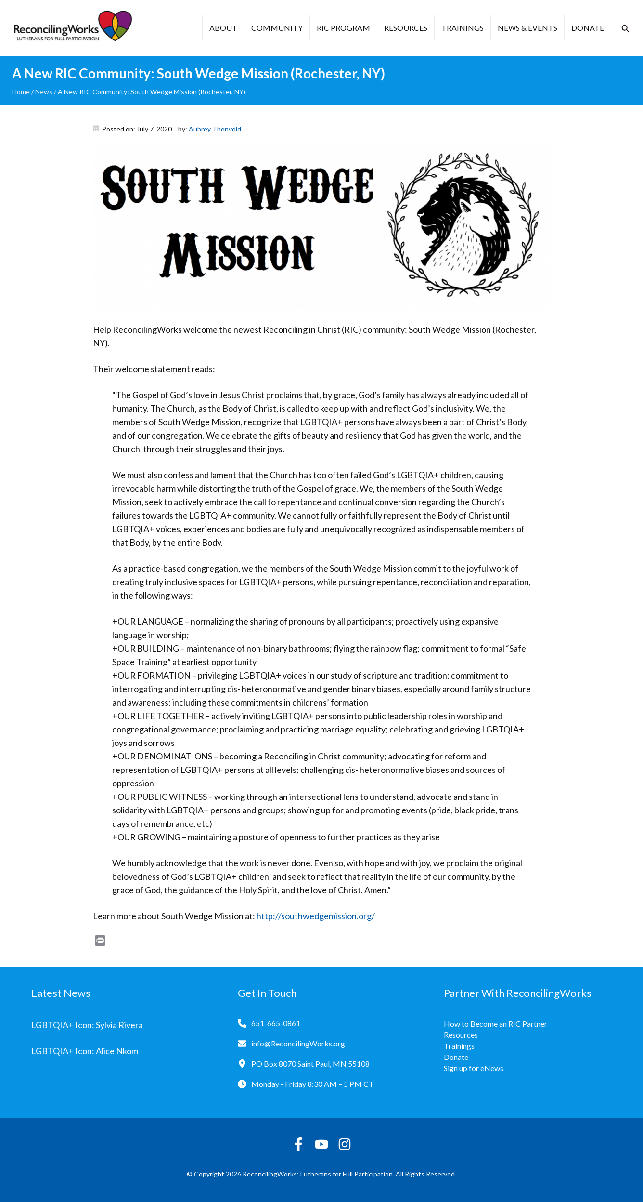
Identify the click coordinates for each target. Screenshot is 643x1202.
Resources (405, 27)
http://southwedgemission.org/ (316, 916)
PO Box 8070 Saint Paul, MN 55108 (310, 1063)
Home (21, 92)
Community (277, 27)
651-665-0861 (275, 1023)
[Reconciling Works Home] (72, 28)
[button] (625, 28)
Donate (587, 27)
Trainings (462, 27)
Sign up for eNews (473, 1067)
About (223, 27)
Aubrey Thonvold (215, 129)
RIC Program (343, 27)
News (43, 92)
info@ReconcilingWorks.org (298, 1043)
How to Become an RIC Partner (495, 1023)
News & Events (527, 27)
